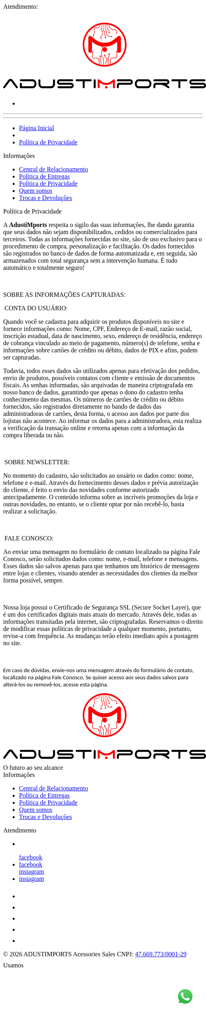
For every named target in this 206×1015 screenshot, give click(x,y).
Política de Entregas (44, 176)
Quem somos (35, 190)
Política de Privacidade (48, 142)
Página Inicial (36, 128)
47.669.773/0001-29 (161, 954)
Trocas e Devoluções (45, 197)
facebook (30, 857)
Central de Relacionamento (53, 169)
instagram (31, 871)
